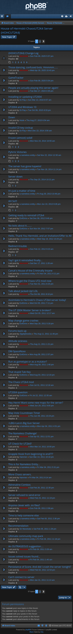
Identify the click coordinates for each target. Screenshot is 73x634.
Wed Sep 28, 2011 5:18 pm (42, 323)
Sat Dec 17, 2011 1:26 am (41, 263)
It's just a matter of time (21, 190)
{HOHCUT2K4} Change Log (23, 53)
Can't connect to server (21, 577)
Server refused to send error (24, 495)
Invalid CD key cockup (20, 127)
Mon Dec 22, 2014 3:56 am (40, 130)
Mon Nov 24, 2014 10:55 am (42, 141)
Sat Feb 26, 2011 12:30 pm (42, 488)
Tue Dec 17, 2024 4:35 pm (41, 91)
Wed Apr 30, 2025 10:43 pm (42, 70)
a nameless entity (27, 155)
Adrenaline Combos (19, 484)
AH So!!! (12, 201)
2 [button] (40, 41)
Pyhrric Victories (17, 152)
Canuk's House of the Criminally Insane (30, 270)
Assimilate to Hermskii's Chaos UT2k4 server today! (37, 300)
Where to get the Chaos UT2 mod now (29, 281)
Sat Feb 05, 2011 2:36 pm (48, 518)
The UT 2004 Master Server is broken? (29, 310)
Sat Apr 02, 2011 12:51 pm (42, 436)
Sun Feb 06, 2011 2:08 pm (41, 508)
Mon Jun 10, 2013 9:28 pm (49, 204)
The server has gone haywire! (24, 166)
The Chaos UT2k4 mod (21, 382)
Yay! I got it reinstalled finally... (25, 260)
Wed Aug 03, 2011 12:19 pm (42, 375)
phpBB (27, 630)
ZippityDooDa (26, 334)
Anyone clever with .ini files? (24, 505)
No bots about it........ (20, 225)
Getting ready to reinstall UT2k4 (26, 215)
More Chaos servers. (19, 474)
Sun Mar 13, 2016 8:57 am (39, 100)
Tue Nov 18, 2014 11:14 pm (49, 169)
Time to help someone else (23, 515)
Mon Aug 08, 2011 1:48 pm (42, 364)
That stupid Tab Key (19, 372)
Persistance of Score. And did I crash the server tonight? (39, 566)
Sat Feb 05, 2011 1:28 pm (45, 529)
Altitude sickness (17, 341)
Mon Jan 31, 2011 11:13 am (42, 580)
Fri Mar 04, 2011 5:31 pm (48, 467)
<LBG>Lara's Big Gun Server (24, 423)
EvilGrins (23, 218)
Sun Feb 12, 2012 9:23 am (41, 249)
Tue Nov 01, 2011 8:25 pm (41, 284)
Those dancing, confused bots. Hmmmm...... (33, 67)
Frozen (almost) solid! (20, 137)
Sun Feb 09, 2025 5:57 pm (41, 56)
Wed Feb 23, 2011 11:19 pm (42, 498)
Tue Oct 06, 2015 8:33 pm (39, 110)
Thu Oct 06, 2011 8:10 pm (41, 294)
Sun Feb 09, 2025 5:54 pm (41, 80)
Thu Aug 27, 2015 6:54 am (38, 120)
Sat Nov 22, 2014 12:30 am (49, 155)
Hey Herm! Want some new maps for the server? (35, 402)
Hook (22, 120)
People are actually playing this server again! (33, 87)
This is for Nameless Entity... (24, 464)
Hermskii (24, 56)
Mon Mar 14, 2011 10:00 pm (42, 446)
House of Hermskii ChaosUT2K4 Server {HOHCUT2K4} (27, 30)
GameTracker (16, 77)
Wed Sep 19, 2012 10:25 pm (49, 239)
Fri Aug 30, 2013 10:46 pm (48, 194)
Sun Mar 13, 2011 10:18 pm (41, 457)
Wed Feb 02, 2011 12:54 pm (42, 570)
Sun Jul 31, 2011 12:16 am (42, 385)
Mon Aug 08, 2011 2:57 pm (41, 354)
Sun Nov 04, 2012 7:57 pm (41, 228)
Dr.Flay (23, 100)
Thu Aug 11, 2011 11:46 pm (46, 334)
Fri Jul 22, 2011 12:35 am (41, 395)
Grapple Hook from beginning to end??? (30, 454)
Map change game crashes (23, 320)
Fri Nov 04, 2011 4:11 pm (48, 273)
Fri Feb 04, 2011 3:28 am (41, 549)
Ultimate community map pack (25, 536)
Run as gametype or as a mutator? (27, 361)
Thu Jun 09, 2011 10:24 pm (42, 416)
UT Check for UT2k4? (20, 443)
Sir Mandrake (25, 529)
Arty (42, 632)
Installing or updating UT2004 (25, 96)
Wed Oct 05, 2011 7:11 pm (41, 303)
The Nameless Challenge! (22, 433)
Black (32, 632)
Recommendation (18, 525)
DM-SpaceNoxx (17, 351)
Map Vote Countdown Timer (24, 413)
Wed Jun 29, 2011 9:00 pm (42, 405)
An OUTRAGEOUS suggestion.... (26, 546)
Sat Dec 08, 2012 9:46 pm (41, 218)
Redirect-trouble (17, 246)
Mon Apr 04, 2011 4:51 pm (48, 426)
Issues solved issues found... (24, 556)
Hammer (23, 457)
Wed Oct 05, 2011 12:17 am (42, 313)
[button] (43, 41)
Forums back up (17, 331)
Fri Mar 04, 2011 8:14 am (40, 477)
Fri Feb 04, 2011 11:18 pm (48, 539)
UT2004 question (18, 392)
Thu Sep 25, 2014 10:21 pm (42, 179)
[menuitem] (7, 16)
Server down (15, 176)
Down (11, 117)
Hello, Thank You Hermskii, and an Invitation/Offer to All (39, 235)
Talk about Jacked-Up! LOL (23, 291)
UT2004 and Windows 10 (22, 107)
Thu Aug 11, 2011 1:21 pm (41, 344)
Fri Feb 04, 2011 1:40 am (41, 559)
